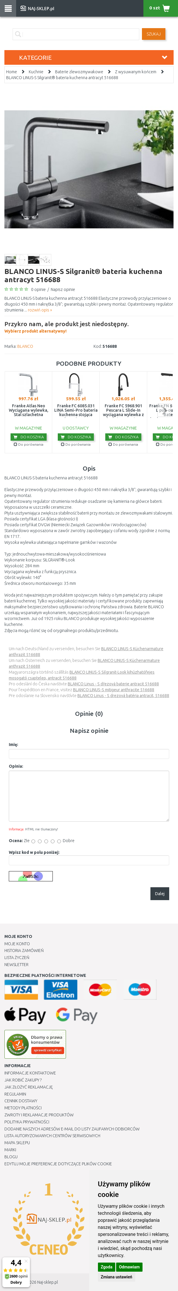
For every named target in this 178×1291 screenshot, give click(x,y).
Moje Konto (17, 943)
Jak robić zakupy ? (23, 1080)
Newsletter (16, 964)
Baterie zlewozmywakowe (79, 71)
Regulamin (15, 1094)
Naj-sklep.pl (47, 1282)
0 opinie (38, 289)
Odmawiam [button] (129, 1267)
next (164, 410)
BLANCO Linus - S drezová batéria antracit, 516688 (123, 695)
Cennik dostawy (20, 1100)
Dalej (160, 893)
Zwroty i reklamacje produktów (39, 1115)
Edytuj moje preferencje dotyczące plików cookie (58, 1163)
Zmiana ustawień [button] (116, 1277)
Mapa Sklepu (17, 1142)
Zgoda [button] (107, 1267)
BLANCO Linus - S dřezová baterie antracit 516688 (113, 684)
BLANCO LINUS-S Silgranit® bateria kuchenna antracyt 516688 (62, 77)
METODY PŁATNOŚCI (23, 1108)
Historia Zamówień (24, 950)
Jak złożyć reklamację (28, 1087)
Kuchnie (36, 71)
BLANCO (25, 346)
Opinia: (16, 766)
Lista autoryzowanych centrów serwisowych (52, 1135)
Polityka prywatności (26, 1122)
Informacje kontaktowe (30, 1073)
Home (11, 71)
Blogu (11, 1156)
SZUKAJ (154, 34)
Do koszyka (28, 437)
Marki (10, 1149)
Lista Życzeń (16, 957)
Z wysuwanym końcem (135, 71)
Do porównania (28, 444)
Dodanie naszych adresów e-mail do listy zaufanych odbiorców (72, 1129)
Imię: (13, 744)
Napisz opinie (63, 289)
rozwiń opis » (40, 310)
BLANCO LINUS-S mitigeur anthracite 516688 (113, 689)
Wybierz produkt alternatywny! (66, 326)
